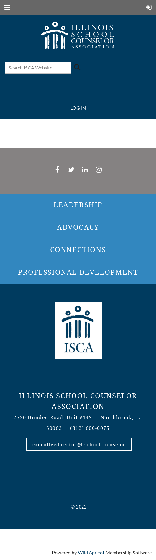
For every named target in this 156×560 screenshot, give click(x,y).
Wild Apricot (91, 552)
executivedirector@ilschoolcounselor (78, 444)
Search (77, 67)
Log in (78, 108)
